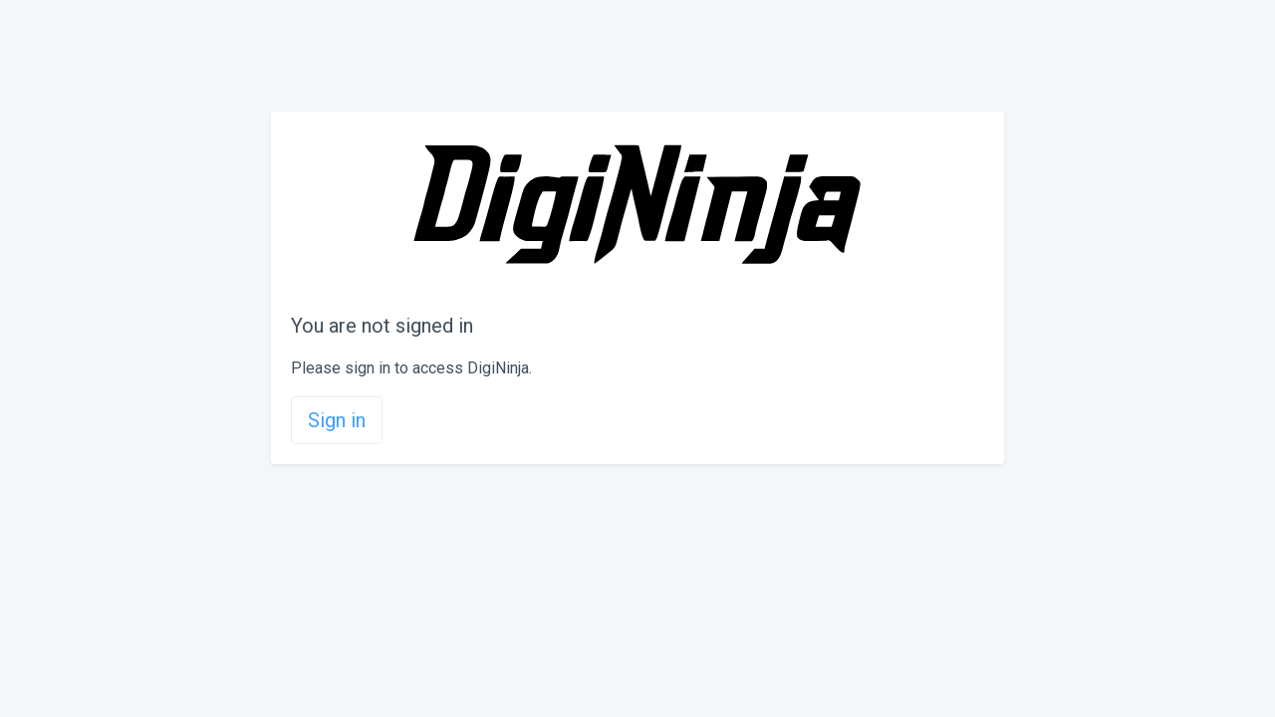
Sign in (337, 420)
